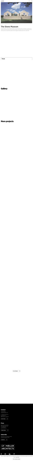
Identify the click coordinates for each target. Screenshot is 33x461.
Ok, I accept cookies (16, 459)
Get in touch (3, 418)
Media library (3, 430)
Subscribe (3, 439)
